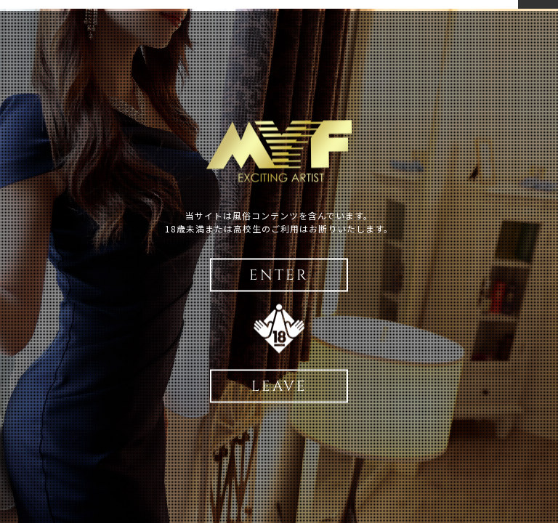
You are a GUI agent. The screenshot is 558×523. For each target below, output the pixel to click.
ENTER (279, 275)
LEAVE (279, 386)
